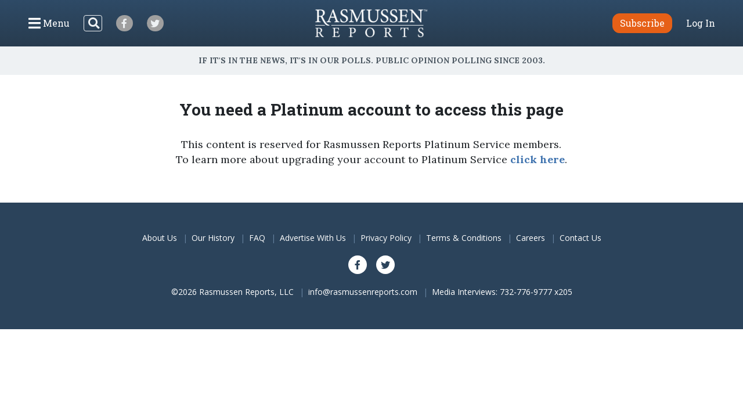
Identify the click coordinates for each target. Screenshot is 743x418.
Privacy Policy (386, 237)
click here (537, 159)
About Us (159, 237)
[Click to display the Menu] (49, 23)
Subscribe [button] (642, 23)
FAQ (257, 237)
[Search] (93, 23)
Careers (530, 237)
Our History (213, 237)
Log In (700, 23)
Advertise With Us (313, 237)
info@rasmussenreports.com (362, 291)
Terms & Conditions (464, 237)
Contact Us (580, 237)
